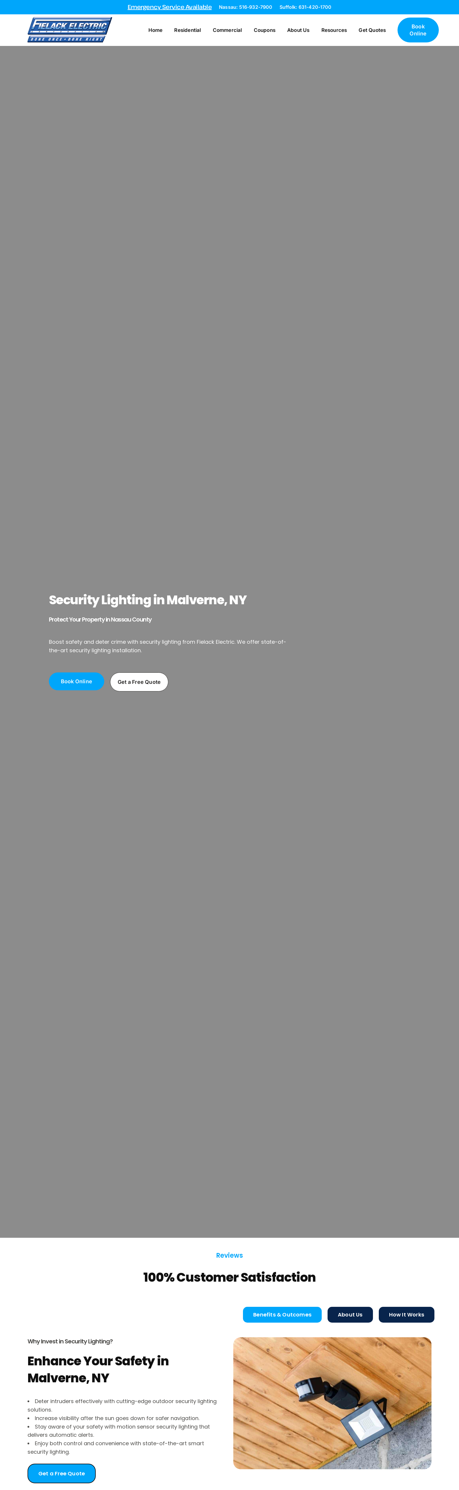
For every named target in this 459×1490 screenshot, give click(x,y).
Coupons (265, 30)
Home (156, 30)
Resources (335, 30)
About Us (299, 30)
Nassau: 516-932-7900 (245, 7)
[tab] (282, 1314)
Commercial (228, 30)
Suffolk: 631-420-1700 (305, 7)
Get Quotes (373, 30)
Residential (188, 30)
